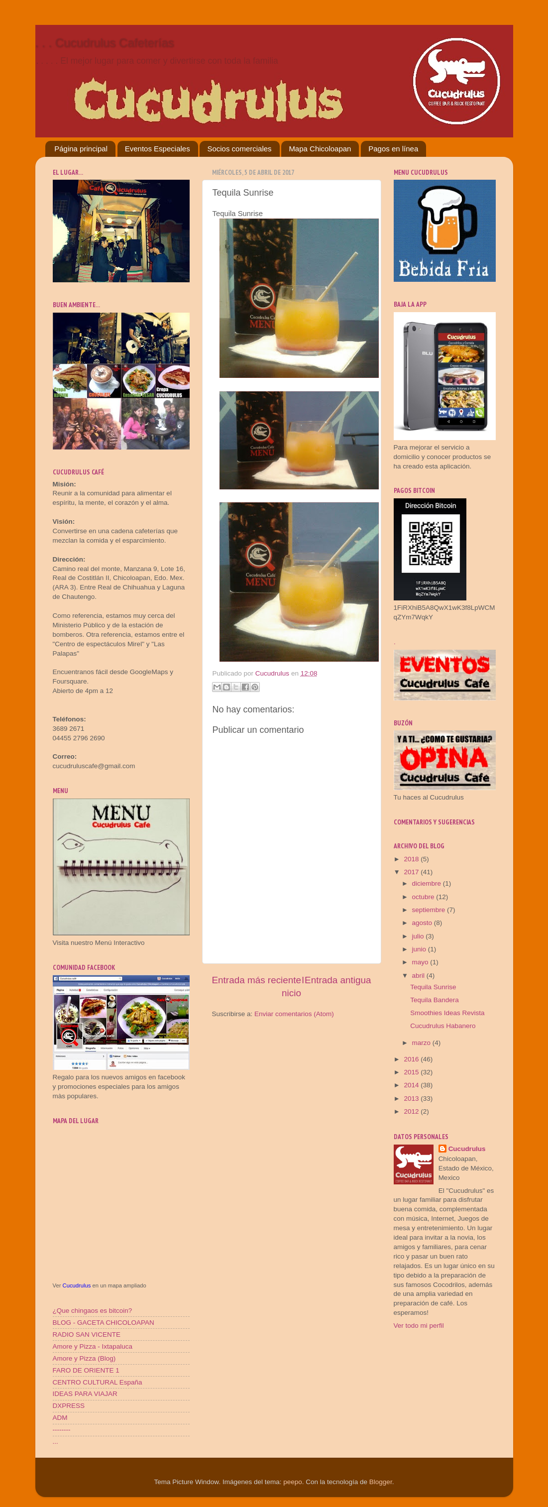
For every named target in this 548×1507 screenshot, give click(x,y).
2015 (412, 1072)
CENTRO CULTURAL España (97, 1382)
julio (419, 936)
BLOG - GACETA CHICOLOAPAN (103, 1322)
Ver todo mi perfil (419, 1325)
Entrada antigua (338, 980)
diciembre (427, 883)
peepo (292, 1482)
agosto (423, 923)
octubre (424, 897)
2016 (412, 1059)
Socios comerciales (239, 148)
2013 (412, 1098)
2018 (412, 859)
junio (420, 949)
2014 (412, 1085)
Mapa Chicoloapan (320, 148)
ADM (60, 1417)
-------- (62, 1429)
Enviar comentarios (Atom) (294, 1014)
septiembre (429, 910)
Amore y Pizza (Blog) (84, 1358)
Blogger (380, 1482)
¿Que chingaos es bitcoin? (92, 1310)
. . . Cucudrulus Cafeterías (104, 42)
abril (419, 975)
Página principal (81, 148)
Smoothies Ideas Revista (447, 1013)
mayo (421, 962)
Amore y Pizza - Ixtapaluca (93, 1346)
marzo (422, 1042)
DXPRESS (69, 1405)
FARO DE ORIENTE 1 (86, 1370)
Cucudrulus (77, 1285)
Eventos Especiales (157, 148)
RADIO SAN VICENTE (87, 1334)
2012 (412, 1111)
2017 (412, 872)
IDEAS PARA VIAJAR (85, 1393)
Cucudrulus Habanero (442, 1026)
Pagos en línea (393, 148)
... (55, 1441)
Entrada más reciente (257, 980)
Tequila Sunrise (433, 987)
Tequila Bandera (434, 1000)
